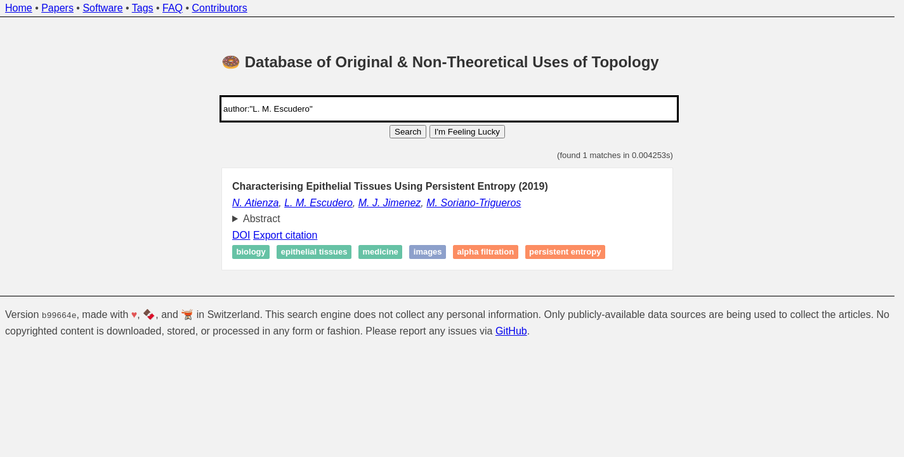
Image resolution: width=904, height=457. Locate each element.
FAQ (172, 8)
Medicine (380, 252)
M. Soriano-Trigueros (473, 202)
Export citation (285, 235)
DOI (241, 235)
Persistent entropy (565, 252)
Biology (251, 252)
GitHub (511, 331)
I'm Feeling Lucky (467, 131)
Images (428, 252)
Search (408, 131)
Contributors (219, 8)
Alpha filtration (485, 252)
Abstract (261, 218)
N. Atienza (255, 202)
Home (18, 8)
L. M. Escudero (318, 202)
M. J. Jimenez (389, 202)
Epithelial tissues (314, 252)
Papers (57, 8)
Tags (143, 8)
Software (102, 8)
